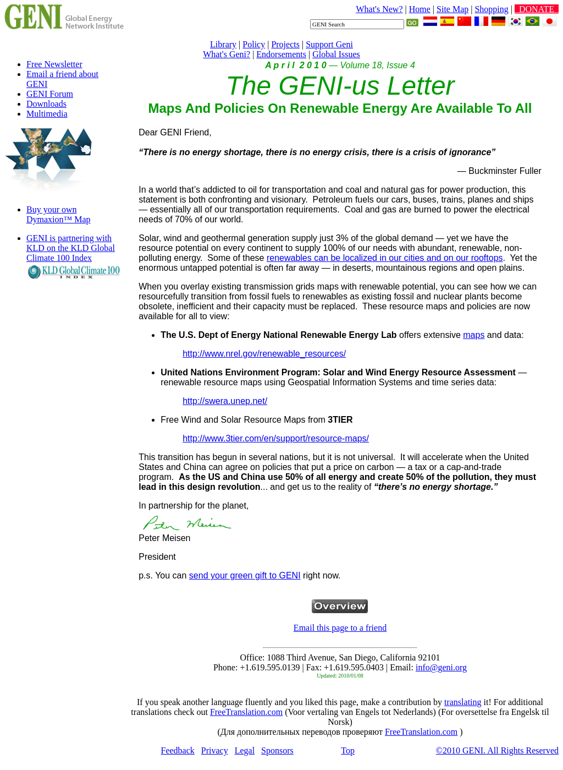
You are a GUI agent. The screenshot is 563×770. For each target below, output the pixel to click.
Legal (245, 750)
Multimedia (47, 113)
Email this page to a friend (340, 627)
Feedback (178, 750)
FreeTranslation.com (246, 712)
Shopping (491, 9)
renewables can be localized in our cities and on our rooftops (385, 258)
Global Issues (336, 54)
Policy (253, 44)
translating (463, 702)
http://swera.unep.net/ (225, 401)
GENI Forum (49, 94)
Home (419, 9)
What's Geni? (226, 54)
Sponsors (277, 750)
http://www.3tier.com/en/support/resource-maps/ (276, 438)
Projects (285, 44)
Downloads (46, 103)
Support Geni (329, 44)
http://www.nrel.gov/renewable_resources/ (264, 353)
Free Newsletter (54, 64)
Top (348, 750)
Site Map (452, 9)
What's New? (379, 9)
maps (473, 335)
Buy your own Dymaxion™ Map (58, 214)
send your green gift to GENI (245, 575)
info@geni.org (441, 667)
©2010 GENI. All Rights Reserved (497, 750)
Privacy (214, 750)
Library (223, 44)
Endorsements (281, 54)
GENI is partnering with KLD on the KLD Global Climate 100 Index (70, 248)
